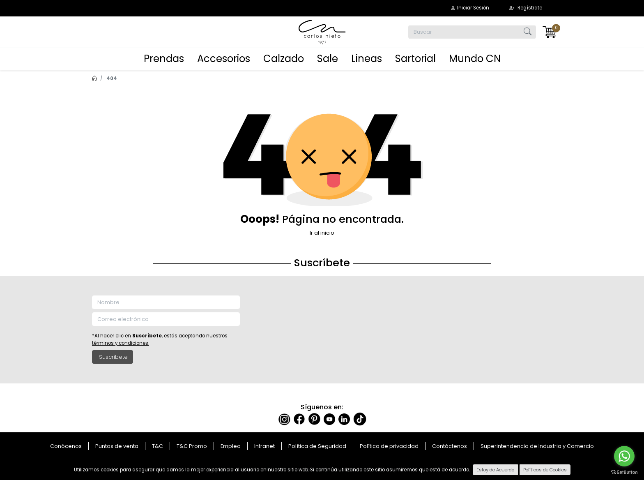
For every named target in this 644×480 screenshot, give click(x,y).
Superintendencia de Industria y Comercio (537, 446)
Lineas (366, 58)
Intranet (264, 446)
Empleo (231, 446)
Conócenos (66, 446)
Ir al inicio (322, 232)
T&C (157, 446)
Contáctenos (449, 446)
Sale (327, 58)
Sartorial (415, 58)
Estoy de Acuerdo (495, 469)
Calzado (283, 58)
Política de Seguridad (317, 446)
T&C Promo (192, 446)
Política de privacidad (389, 446)
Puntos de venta (116, 446)
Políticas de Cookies (545, 469)
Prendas (164, 58)
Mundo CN (475, 58)
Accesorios (223, 58)
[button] (469, 8)
